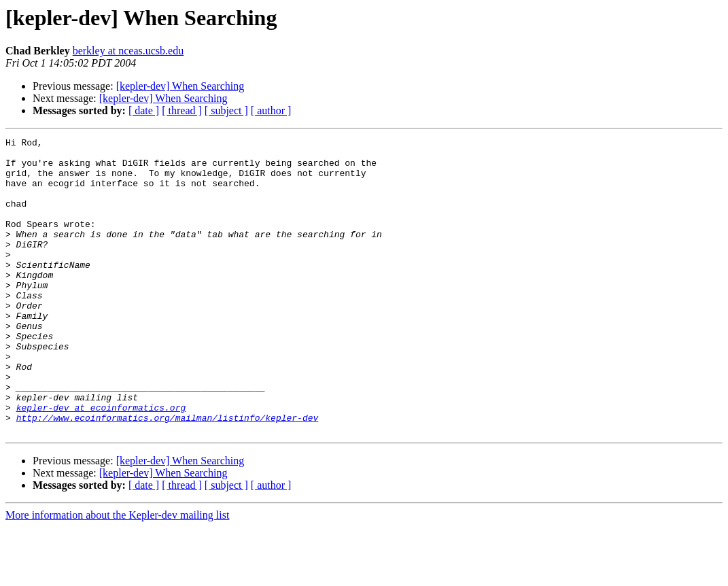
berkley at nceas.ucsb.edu (128, 50)
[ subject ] (226, 110)
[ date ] (143, 110)
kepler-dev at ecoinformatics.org (101, 462)
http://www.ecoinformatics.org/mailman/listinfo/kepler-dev (167, 474)
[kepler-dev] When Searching (180, 86)
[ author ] (271, 110)
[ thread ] (182, 110)
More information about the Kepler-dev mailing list (117, 574)
